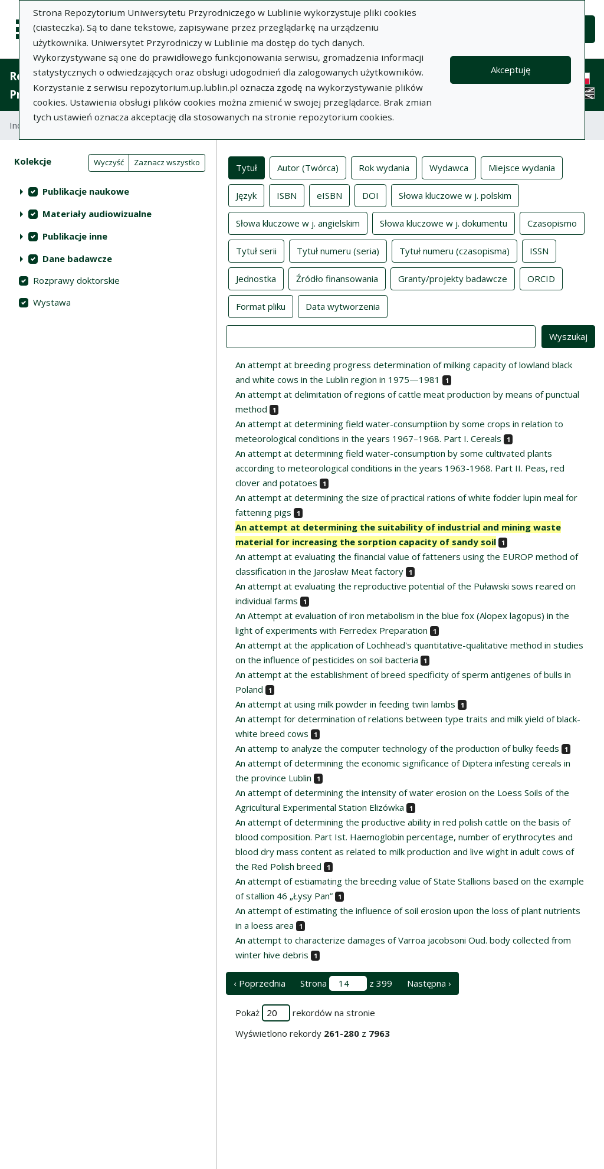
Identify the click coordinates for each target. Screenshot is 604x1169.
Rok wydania (384, 167)
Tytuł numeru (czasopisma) (454, 250)
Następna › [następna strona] (429, 983)
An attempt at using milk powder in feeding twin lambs (345, 704)
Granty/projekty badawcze (452, 277)
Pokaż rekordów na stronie (305, 1012)
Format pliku (260, 305)
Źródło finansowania (337, 277)
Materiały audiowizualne (97, 214)
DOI (370, 194)
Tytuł (246, 167)
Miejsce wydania (521, 167)
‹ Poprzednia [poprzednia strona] (259, 983)
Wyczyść (109, 162)
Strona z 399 (346, 983)
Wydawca (448, 167)
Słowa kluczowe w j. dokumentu (443, 222)
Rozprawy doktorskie (76, 280)
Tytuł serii (256, 250)
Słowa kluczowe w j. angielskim (298, 222)
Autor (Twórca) (308, 167)
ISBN (287, 194)
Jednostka (256, 277)
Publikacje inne (74, 236)
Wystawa (52, 302)
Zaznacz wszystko (167, 162)
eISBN (329, 194)
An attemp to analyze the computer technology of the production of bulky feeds (397, 748)
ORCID (541, 277)
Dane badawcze (77, 258)
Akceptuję (510, 70)
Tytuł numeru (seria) (338, 250)
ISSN (539, 250)
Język (246, 194)
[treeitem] (108, 191)
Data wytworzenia (343, 305)
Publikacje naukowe (85, 191)
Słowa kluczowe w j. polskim (455, 194)
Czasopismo (552, 222)
